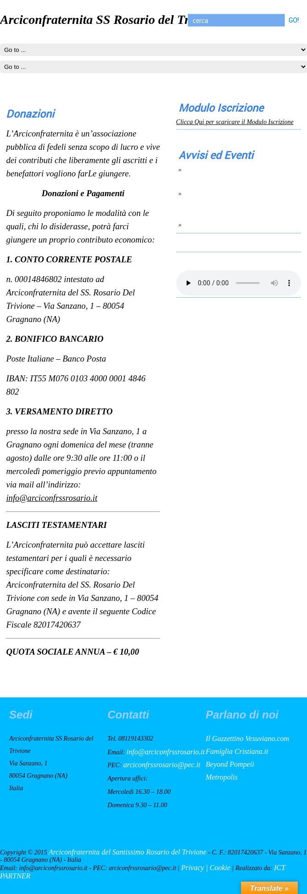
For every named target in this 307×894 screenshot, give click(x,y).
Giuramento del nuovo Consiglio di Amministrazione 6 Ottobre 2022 (230, 197)
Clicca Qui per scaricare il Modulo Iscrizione (235, 122)
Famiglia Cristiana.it (237, 751)
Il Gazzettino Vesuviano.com (247, 738)
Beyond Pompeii (230, 764)
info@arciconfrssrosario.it (51, 498)
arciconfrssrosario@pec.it (162, 765)
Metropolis (222, 777)
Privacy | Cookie (205, 867)
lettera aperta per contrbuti (223, 224)
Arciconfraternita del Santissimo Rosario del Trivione (128, 852)
